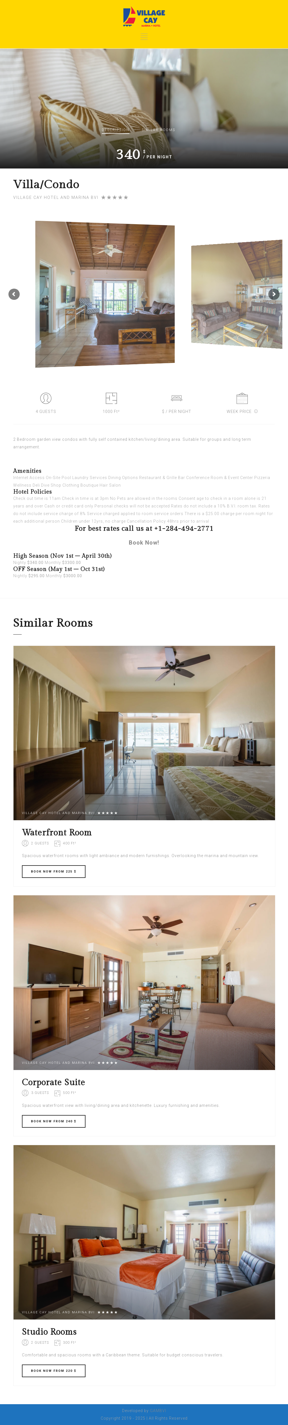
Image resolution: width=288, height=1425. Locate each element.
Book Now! (144, 542)
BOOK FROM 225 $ (53, 871)
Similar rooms (158, 130)
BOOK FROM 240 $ (53, 1121)
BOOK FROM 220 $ (53, 1371)
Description (115, 130)
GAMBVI (158, 1410)
